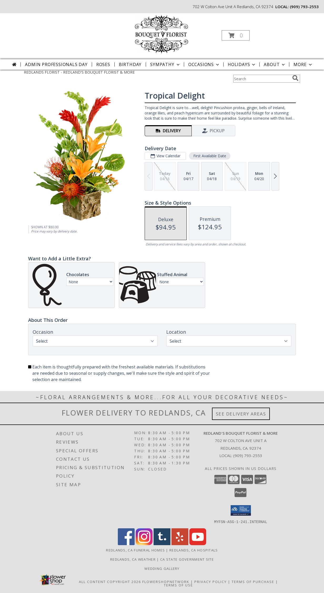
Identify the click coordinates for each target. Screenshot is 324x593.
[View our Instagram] (144, 543)
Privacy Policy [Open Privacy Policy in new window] (210, 581)
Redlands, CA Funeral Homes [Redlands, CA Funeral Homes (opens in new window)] (135, 550)
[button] (236, 35)
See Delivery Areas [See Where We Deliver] (241, 414)
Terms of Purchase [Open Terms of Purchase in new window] (253, 581)
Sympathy (165, 64)
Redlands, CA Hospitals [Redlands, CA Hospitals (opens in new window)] (193, 550)
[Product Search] (262, 78)
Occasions (204, 64)
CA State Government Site (187, 559)
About (275, 64)
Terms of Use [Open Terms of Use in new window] (178, 584)
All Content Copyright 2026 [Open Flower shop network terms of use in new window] (110, 581)
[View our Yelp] (179, 543)
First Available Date (209, 155)
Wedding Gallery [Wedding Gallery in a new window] (162, 568)
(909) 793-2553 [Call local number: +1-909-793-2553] (304, 6)
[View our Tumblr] (162, 543)
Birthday (130, 64)
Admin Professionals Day (56, 64)
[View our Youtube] (197, 543)
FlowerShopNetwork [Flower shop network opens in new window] (165, 581)
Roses (103, 64)
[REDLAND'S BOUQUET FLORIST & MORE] (161, 33)
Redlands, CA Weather (133, 559)
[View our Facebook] (126, 543)
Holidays (242, 64)
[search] (295, 78)
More (303, 64)
